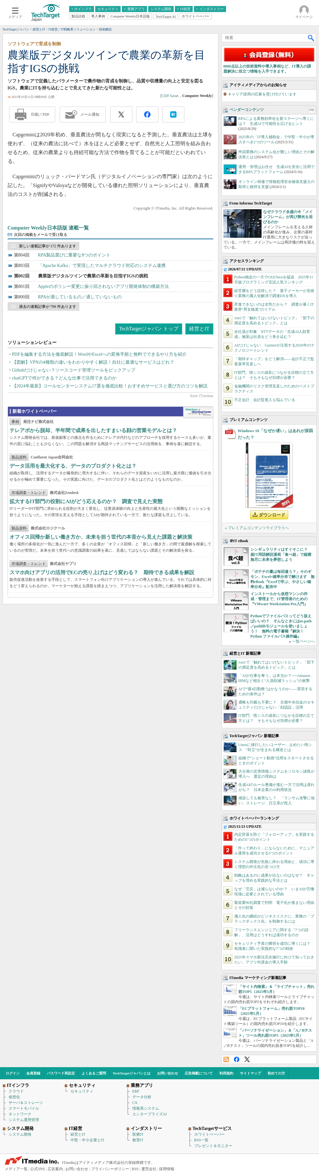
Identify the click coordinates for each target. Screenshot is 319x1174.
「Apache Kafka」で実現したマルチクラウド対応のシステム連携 (102, 265)
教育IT (137, 1140)
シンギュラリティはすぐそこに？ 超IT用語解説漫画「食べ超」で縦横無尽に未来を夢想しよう (281, 554)
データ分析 (141, 1097)
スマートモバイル (24, 1108)
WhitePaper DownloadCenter (198, 412)
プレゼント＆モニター (213, 1146)
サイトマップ (250, 1073)
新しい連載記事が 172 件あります (47, 246)
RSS (226, 1059)
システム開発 (20, 1134)
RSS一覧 (201, 1140)
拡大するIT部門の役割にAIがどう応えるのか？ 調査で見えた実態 (86, 501)
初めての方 (276, 1073)
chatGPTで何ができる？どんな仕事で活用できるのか (64, 378)
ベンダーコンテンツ (246, 109)
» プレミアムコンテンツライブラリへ (257, 528)
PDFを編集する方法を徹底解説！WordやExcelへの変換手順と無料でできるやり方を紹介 (99, 354)
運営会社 (148, 1169)
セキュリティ (81, 1091)
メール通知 (89, 114)
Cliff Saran (170, 96)
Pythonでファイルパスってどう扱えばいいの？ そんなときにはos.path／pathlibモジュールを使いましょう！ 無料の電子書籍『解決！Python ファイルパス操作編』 (281, 626)
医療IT (137, 1134)
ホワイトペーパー (209, 1134)
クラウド (16, 1091)
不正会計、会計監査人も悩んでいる (264, 400)
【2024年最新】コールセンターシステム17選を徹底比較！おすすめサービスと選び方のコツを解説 (110, 386)
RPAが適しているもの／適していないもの (80, 297)
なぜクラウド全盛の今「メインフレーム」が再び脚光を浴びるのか (288, 217)
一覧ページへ (303, 641)
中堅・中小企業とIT (87, 1140)
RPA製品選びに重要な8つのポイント (74, 255)
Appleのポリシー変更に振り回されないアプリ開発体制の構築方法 (103, 286)
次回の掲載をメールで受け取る (40, 234)
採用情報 (166, 1169)
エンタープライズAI (149, 1114)
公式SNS (37, 1169)
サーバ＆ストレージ (26, 1102)
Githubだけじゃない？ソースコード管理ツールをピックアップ (74, 370)
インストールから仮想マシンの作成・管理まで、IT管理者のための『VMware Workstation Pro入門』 (279, 599)
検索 (311, 37)
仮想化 (14, 1097)
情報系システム (145, 1108)
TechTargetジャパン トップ (148, 328)
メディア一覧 (16, 1169)
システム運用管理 (24, 1120)
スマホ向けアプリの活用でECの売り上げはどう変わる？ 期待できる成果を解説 (102, 572)
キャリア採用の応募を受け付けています (262, 94)
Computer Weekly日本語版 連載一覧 (48, 227)
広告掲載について (199, 1073)
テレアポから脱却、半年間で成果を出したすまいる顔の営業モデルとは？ (93, 430)
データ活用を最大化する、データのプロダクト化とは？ (73, 466)
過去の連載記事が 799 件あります (47, 306)
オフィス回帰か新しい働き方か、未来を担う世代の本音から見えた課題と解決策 (101, 537)
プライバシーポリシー (110, 1169)
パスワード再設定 (61, 1073)
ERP (135, 1091)
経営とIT (199, 328)
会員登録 (33, 1073)
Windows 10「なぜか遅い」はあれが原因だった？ (275, 434)
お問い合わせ (167, 1073)
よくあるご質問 (94, 1073)
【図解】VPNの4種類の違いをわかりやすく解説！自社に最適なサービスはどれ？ (93, 362)
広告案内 (55, 1169)
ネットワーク (20, 1114)
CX (135, 1102)
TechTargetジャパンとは (131, 1073)
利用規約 (226, 1073)
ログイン (13, 1073)
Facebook (236, 1059)
